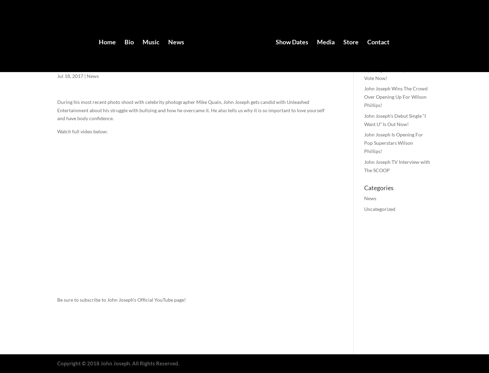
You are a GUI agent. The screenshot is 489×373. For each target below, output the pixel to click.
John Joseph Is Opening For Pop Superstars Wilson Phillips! (393, 143)
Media (326, 42)
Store (351, 42)
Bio (129, 42)
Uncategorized (379, 209)
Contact (378, 42)
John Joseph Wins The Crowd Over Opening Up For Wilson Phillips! (396, 97)
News (176, 42)
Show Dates (292, 42)
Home (107, 42)
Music (151, 42)
